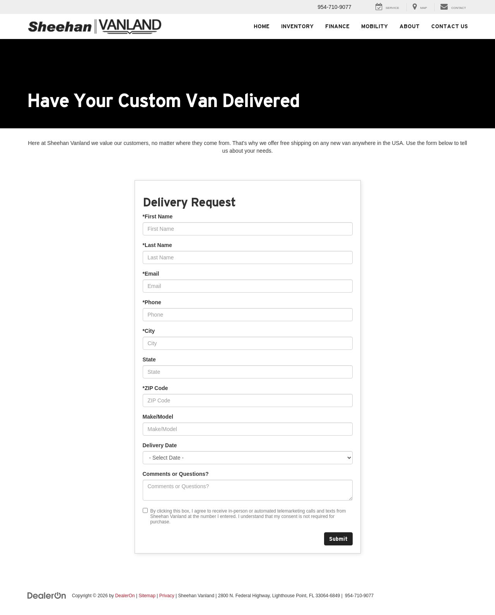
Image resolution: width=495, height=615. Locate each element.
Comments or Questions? (176, 474)
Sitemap (146, 595)
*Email (151, 274)
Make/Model (158, 417)
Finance (337, 26)
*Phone (152, 302)
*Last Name (157, 245)
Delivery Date (160, 445)
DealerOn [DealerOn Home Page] (125, 595)
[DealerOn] (47, 595)
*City (149, 331)
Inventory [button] (297, 26)
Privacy (166, 595)
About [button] (409, 26)
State (149, 359)
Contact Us (449, 26)
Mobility (374, 26)
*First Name (158, 216)
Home (262, 26)
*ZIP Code (155, 388)
